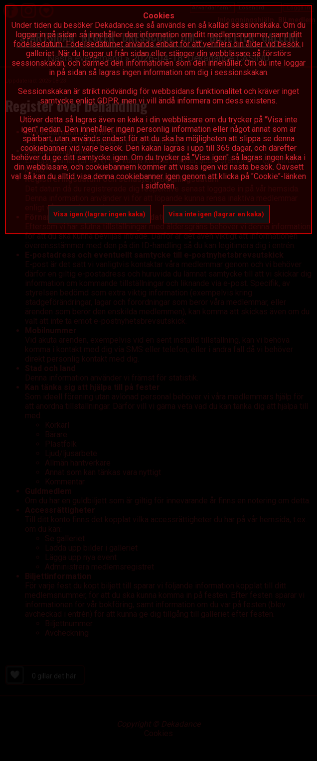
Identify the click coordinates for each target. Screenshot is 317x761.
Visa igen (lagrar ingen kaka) (99, 214)
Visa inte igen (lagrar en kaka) (216, 214)
